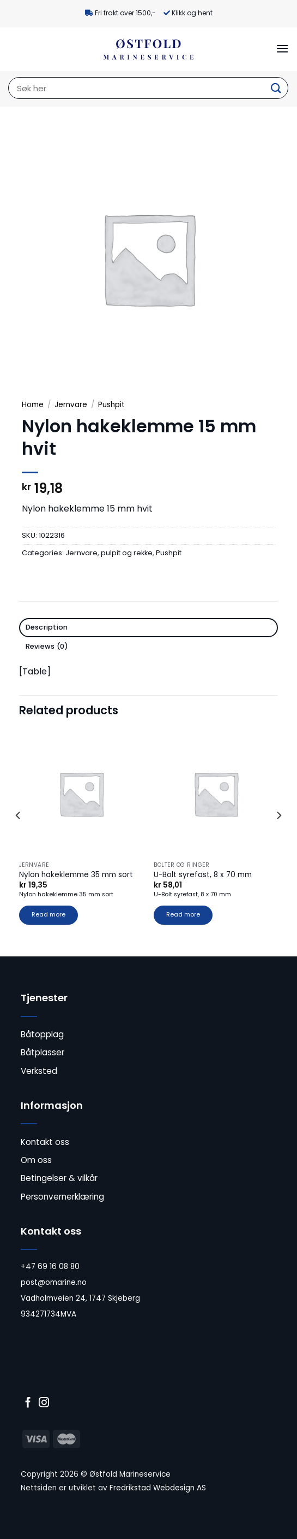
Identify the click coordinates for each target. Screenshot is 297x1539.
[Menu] (282, 48)
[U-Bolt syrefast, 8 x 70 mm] (216, 793)
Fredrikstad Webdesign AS (158, 1488)
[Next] (278, 837)
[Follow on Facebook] (28, 1403)
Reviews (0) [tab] (47, 646)
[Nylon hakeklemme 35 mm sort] (81, 793)
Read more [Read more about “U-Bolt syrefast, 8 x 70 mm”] (183, 915)
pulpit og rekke (127, 552)
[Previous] (18, 837)
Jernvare (70, 405)
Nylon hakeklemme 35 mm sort (76, 875)
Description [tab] (47, 627)
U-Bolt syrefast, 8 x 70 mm (203, 875)
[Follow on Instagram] (44, 1403)
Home (33, 405)
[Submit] (276, 88)
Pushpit (111, 405)
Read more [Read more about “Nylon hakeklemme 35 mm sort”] (48, 915)
